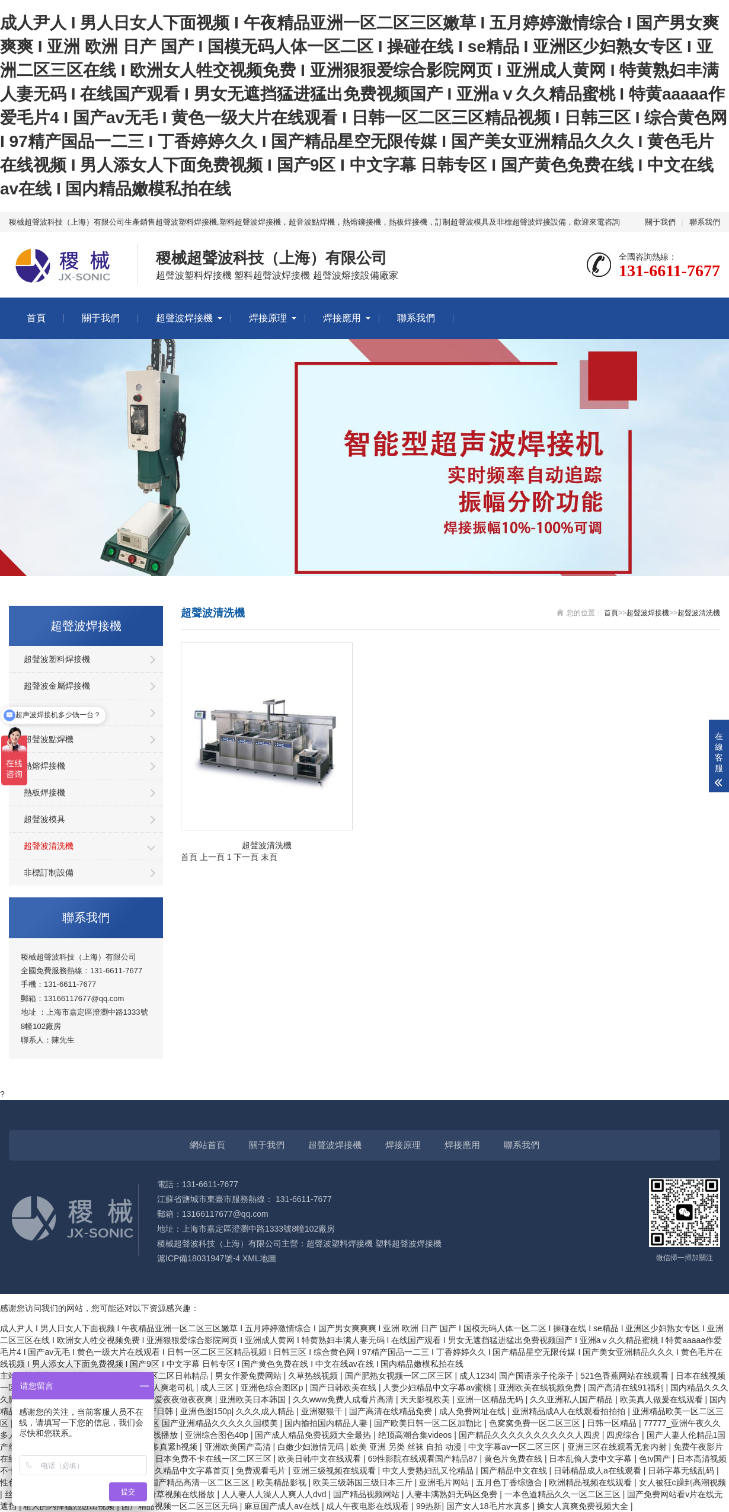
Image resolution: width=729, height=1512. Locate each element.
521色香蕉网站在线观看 (625, 1375)
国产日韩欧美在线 (344, 1387)
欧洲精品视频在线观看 (591, 1482)
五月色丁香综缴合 (510, 1482)
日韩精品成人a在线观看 (599, 1470)
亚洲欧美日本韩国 (253, 1399)
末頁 (269, 857)
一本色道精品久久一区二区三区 (563, 1494)
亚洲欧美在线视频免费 (541, 1387)
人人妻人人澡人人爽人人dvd (275, 1494)
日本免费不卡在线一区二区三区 (214, 1458)
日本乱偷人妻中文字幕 (591, 1458)
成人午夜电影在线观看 (368, 1506)
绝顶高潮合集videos (416, 1435)
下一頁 (246, 857)
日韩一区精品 (613, 1423)
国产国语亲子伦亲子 (537, 1375)
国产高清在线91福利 (627, 1387)
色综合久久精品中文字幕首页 (177, 1470)
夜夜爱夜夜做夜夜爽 (176, 1399)
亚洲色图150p (206, 1411)
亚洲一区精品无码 (491, 1399)
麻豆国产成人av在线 (283, 1506)
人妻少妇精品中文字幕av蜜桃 (438, 1387)
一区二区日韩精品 (176, 1375)
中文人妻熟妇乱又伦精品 (429, 1470)
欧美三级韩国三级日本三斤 (364, 1482)
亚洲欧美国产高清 (238, 1447)
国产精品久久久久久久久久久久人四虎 (530, 1435)
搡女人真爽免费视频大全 (584, 1506)
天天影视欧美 (426, 1399)
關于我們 (660, 222)
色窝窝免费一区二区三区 (536, 1423)
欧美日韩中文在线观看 (320, 1458)
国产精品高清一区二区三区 (201, 1482)
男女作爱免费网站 (249, 1375)
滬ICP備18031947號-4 (198, 1258)
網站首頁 (207, 1145)
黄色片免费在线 (514, 1458)
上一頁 (212, 857)
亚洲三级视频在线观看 (335, 1470)
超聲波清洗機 (48, 846)
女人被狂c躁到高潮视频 (682, 1482)
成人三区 (218, 1387)
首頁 (36, 318)
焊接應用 (342, 318)
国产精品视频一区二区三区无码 (181, 1506)
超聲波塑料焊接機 (57, 659)
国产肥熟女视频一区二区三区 (400, 1375)
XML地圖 (259, 1258)
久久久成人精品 (266, 1411)
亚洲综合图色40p (218, 1435)
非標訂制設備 (48, 872)
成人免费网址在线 (473, 1411)
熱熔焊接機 (44, 766)
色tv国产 (656, 1458)
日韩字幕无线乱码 (682, 1470)
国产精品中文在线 (515, 1470)
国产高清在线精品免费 (391, 1411)
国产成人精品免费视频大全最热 (314, 1435)
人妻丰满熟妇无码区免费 (453, 1494)
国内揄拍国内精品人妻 (327, 1423)
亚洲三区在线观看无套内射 (618, 1447)
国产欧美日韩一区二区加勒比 (429, 1423)
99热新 (429, 1506)
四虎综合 (624, 1435)
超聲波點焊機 (48, 739)
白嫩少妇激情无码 (311, 1447)
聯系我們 (704, 222)
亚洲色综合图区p (273, 1387)
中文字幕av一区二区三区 (515, 1447)
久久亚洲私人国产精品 (572, 1399)
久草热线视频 (314, 1375)
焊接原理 (268, 318)
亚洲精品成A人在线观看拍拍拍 (570, 1411)
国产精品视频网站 (367, 1494)
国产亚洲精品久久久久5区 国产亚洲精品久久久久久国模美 (171, 1423)
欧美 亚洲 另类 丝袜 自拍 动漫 (406, 1447)
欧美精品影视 (283, 1482)
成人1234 (476, 1375)
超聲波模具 (44, 819)
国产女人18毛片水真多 (489, 1506)
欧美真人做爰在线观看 (662, 1399)
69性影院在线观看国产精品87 (423, 1458)
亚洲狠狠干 (323, 1411)
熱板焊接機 (44, 792)
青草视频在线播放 (182, 1494)
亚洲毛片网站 (445, 1482)
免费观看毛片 (262, 1470)
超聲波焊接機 (184, 318)
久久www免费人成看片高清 (344, 1399)
